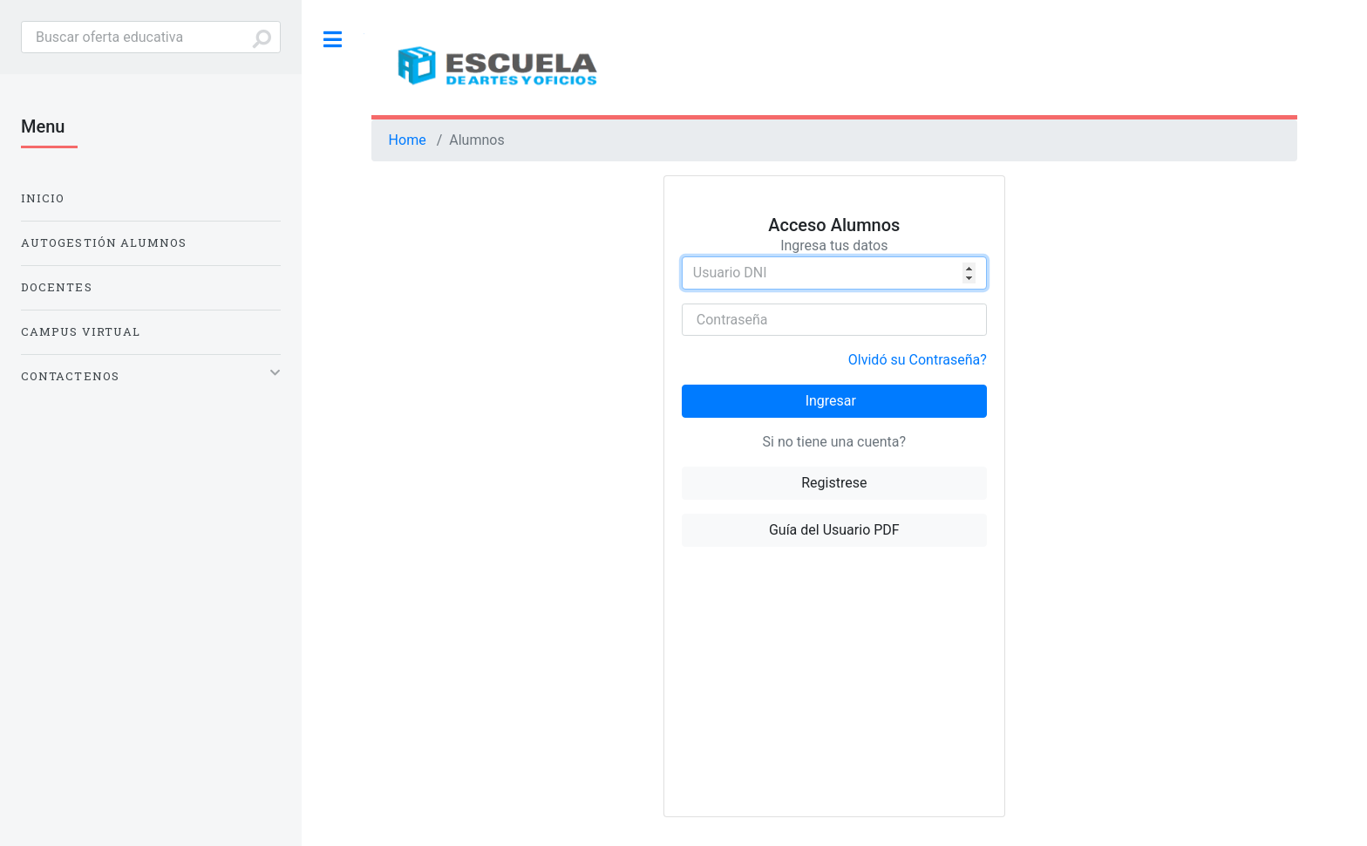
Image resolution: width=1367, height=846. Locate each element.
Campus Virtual (80, 331)
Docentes (56, 287)
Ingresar (831, 400)
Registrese (834, 482)
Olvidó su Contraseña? (917, 359)
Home (407, 140)
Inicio (43, 198)
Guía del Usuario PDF (834, 530)
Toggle (333, 39)
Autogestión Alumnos (104, 242)
